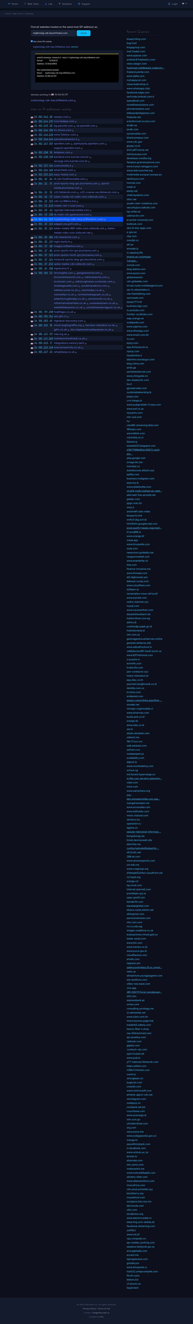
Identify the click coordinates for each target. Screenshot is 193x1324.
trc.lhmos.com (62, 130)
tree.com (132, 564)
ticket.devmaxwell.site (139, 840)
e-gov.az (132, 232)
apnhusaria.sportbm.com (89, 143)
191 (45, 311)
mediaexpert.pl (135, 753)
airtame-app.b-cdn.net (140, 1094)
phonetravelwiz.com (138, 108)
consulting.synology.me (140, 1008)
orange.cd (132, 881)
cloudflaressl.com (137, 955)
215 (46, 325)
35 (45, 223)
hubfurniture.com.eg (138, 618)
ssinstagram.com (136, 1098)
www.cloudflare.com (138, 585)
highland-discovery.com (68, 320)
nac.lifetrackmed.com (139, 1033)
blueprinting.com (136, 38)
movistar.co (133, 466)
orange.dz (132, 720)
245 (46, 125)
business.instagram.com (140, 478)
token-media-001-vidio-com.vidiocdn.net (79, 228)
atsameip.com (135, 1160)
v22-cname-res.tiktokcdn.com (98, 192)
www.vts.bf (133, 1234)
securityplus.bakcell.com (141, 207)
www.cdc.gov (134, 141)
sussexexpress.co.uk (102, 303)
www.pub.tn (133, 1057)
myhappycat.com (136, 80)
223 (51, 205)
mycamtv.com (135, 412)
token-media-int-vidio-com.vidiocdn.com (79, 196)
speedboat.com (135, 100)
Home (13, 4)
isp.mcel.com (134, 885)
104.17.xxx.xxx (134, 741)
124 (51, 228)
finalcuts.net (134, 117)
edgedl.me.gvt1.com (66, 223)
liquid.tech (133, 1287)
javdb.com (132, 129)
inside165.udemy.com (139, 1024)
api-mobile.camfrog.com (141, 1242)
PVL (102, 1317)
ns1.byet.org (134, 877)
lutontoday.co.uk (92, 290)
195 (46, 316)
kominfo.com (134, 663)
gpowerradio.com (137, 388)
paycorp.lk (133, 482)
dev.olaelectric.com (138, 380)
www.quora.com (136, 273)
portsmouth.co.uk (99, 298)
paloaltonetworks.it (65, 139)
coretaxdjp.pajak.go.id (139, 626)
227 (46, 351)
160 (51, 169)
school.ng (132, 770)
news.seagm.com (137, 63)
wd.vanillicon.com (137, 979)
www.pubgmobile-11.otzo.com (144, 404)
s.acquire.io (133, 659)
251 (46, 165)
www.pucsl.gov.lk (137, 950)
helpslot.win (133, 963)
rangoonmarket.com (138, 556)
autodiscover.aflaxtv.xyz (140, 470)
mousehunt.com (136, 1197)
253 (51, 263)
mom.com (132, 786)
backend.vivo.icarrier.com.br (71, 156)
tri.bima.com (134, 692)
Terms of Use (104, 1308)
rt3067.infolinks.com (138, 1070)
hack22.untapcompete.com (142, 1271)
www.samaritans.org (138, 790)
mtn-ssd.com (134, 417)
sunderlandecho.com (94, 285)
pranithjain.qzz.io (136, 893)
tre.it (129, 384)
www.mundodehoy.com (140, 766)
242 (46, 116)
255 (46, 174)
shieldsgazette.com (66, 285)
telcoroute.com (135, 1205)
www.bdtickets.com (138, 811)
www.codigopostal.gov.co (141, 1135)
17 (51, 342)
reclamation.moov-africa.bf (142, 593)
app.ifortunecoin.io (137, 347)
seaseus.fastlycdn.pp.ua (140, 1246)
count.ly (131, 1074)
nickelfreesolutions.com (140, 104)
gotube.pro (133, 1263)
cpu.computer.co (136, 1238)
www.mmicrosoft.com (139, 1090)
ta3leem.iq (133, 589)
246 (46, 130)
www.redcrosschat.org (140, 170)
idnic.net (131, 199)
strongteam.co (135, 1078)
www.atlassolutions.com (141, 1180)
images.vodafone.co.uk (140, 930)
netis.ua (131, 971)
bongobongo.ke (136, 835)
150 (51, 268)
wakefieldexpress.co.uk (68, 307)
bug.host (132, 43)
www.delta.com (135, 76)
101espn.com (134, 429)
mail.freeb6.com (136, 51)
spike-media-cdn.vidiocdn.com (73, 263)
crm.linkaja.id (134, 400)
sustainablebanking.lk (139, 392)
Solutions (65, 4)
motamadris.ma (135, 1168)
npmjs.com (133, 351)
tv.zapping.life (135, 252)
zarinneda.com (135, 297)
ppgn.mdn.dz (134, 503)
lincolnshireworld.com (67, 277)
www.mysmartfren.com (140, 609)
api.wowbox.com (136, 1037)
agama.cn (132, 827)
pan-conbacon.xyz (137, 671)
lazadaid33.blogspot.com (141, 445)
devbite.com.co (135, 688)
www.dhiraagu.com (138, 330)
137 (51, 219)
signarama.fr (61, 268)
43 (50, 210)
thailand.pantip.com (138, 71)
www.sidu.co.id (135, 725)
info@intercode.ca (100, 1312)
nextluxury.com (135, 178)
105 (40, 268)
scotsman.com (63, 281)
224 (51, 174)
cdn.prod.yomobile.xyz (140, 1189)
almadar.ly (132, 248)
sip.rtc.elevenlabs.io (138, 289)
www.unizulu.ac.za (137, 1152)
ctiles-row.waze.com (138, 983)
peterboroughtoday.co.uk (69, 298)
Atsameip (29, 13)
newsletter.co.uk (64, 294)
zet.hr (130, 729)
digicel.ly (132, 761)
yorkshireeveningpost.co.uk (103, 307)
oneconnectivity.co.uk (67, 347)
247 (46, 143)
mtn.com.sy (133, 634)
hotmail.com (134, 182)
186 (51, 237)
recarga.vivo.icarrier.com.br (71, 161)
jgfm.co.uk (60, 329)
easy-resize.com (64, 174)
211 (51, 241)
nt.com (130, 338)
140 (51, 156)
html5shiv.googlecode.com (142, 523)
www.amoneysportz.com (141, 860)
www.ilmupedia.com (138, 544)
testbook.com (134, 223)
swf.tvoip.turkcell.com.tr (140, 96)
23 (50, 351)
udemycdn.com (135, 215)
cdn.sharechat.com (65, 237)
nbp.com (132, 236)
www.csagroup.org (137, 868)
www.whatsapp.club (138, 88)
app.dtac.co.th (135, 679)
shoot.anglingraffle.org (68, 325)
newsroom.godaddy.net (140, 552)
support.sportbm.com (67, 147)
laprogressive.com (137, 1259)
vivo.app (131, 987)
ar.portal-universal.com (140, 219)
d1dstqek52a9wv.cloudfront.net (145, 872)
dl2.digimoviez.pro (137, 577)
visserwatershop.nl (137, 84)
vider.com (132, 782)
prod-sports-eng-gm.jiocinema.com (76, 183)
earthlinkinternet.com (139, 371)
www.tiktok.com (136, 433)
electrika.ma (134, 844)
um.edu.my (133, 864)
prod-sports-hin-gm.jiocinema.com (75, 250)
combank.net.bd (136, 1107)
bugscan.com (134, 1082)
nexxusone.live (135, 1131)
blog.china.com (135, 363)
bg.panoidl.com (63, 125)
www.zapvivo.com (137, 326)
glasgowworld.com (88, 272)
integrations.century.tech (69, 342)
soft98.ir (131, 1230)
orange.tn (132, 1139)
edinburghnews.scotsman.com (94, 281)
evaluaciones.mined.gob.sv (142, 934)
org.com (131, 1127)
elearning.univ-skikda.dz (141, 1222)
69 (51, 320)
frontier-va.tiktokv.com (139, 314)
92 (51, 192)
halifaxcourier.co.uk (66, 290)
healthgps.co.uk (63, 311)
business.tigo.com (137, 305)
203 (46, 320)
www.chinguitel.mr (137, 375)
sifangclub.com (135, 913)
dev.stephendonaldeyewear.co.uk (90, 329)
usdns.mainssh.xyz (137, 601)
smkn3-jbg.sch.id (136, 519)
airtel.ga (131, 367)
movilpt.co (133, 240)
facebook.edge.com (138, 92)
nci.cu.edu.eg (134, 926)
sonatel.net (133, 704)
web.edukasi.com (137, 745)
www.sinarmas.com (138, 712)
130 (51, 214)
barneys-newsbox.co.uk (100, 325)
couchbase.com (136, 1111)
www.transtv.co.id (137, 946)
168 (46, 272)
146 (51, 165)
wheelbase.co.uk (64, 351)
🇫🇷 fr (184, 3)
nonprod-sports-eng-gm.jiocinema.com (78, 259)
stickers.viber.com (137, 1176)
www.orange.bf (135, 536)
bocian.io (132, 1156)
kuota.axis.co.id (135, 716)
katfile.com (133, 474)
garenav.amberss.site (139, 642)
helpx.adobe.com (136, 1065)
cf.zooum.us (134, 1283)
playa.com (132, 396)
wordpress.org (135, 1213)
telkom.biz (132, 1279)
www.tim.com (134, 942)
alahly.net (132, 190)
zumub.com (133, 265)
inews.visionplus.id (137, 675)
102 (40, 116)
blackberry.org (135, 1193)
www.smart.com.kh (138, 334)
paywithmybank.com (138, 1144)
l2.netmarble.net (136, 1012)
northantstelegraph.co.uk (93, 294)
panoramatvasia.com (138, 918)
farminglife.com (63, 272)
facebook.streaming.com (141, 1226)
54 (50, 178)
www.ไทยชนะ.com (65, 134)
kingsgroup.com (136, 47)
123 (51, 223)
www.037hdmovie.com (140, 655)
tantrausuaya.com (137, 154)
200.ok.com (133, 856)
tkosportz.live (134, 515)
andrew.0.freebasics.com (141, 59)
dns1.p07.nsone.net (138, 149)
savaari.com (61, 116)
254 (46, 169)
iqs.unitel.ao (134, 211)
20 (50, 116)
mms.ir (130, 507)
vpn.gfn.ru (60, 316)
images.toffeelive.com (67, 246)
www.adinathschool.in (139, 646)
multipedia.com (135, 322)
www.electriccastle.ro (139, 1217)
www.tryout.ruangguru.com (142, 166)
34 (35, 116)
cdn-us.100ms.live (65, 201)
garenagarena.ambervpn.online (144, 638)
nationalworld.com (95, 277)
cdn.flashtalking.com (138, 293)
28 (50, 125)
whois (75, 46)
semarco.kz (133, 819)
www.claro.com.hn (137, 1016)
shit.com (131, 996)
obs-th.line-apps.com (139, 228)
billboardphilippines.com (141, 113)
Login (173, 4)
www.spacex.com (137, 55)
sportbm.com (62, 143)
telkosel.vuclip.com (138, 581)
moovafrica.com (136, 1185)
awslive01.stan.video (138, 511)
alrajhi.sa (132, 125)
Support (84, 4)
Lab (48, 4)
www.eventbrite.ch (137, 560)
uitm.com (132, 1209)
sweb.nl (131, 186)
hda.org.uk (60, 334)
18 (51, 152)
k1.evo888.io (134, 531)
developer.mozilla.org (139, 158)
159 (51, 143)
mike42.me (133, 737)
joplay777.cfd (134, 301)
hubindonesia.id (136, 630)
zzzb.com (132, 548)
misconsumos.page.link (140, 1020)
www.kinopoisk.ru (137, 1267)
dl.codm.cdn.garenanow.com (71, 214)
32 (45, 178)
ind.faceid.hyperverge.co (141, 774)
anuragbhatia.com (137, 1250)
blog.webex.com (136, 269)
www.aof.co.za (135, 408)
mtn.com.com (134, 922)
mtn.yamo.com (135, 1164)
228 (51, 134)
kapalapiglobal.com (138, 905)
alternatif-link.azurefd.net (141, 494)
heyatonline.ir (134, 355)
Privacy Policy (89, 1308)
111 (50, 196)
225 (46, 347)
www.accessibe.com (138, 807)
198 (51, 130)
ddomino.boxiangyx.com (141, 359)
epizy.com (132, 342)
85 (50, 250)
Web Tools (31, 4)
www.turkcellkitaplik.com (141, 1172)
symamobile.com (136, 133)
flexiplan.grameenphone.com (143, 162)
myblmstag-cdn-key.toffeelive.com (51, 46)
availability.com (135, 757)
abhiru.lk (131, 622)
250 (46, 152)
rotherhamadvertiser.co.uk (70, 303)
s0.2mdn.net (134, 852)
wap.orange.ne (135, 318)
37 (45, 245)
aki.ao (130, 244)
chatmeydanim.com (138, 195)
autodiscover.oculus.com (141, 121)
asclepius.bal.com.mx (139, 1201)
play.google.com (136, 457)
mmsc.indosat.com (137, 815)
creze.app (132, 540)
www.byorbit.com (137, 597)
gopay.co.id (133, 145)
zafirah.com (133, 749)
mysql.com (133, 605)
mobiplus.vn (134, 1102)
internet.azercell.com (139, 889)
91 (51, 183)
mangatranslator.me (138, 803)
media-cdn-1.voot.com (67, 205)
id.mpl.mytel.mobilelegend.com (145, 285)
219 (51, 121)
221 (46, 333)
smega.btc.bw (135, 462)
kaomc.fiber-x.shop (138, 1028)
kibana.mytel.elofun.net (140, 909)
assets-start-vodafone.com (142, 203)
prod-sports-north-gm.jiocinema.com (76, 255)
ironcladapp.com (64, 121)
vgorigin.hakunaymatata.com (71, 210)
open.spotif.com (136, 897)
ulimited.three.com (137, 1123)
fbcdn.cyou (133, 1275)
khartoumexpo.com (138, 137)
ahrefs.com (133, 959)
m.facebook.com (136, 1148)
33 (45, 210)
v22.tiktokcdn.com (65, 192)
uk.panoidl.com (86, 125)
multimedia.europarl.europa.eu (144, 174)
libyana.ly (132, 441)
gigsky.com (133, 1045)
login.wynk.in (62, 241)
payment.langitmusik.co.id (142, 683)
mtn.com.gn (133, 1119)
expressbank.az (136, 1000)
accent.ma (133, 1254)
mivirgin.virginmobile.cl (140, 708)
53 (50, 272)
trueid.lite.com (135, 667)
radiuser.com (134, 1041)
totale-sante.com (136, 938)
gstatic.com (133, 499)
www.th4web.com (137, 573)
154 (51, 316)
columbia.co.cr (135, 437)
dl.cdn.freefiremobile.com (69, 178)
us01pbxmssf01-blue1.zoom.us (144, 651)
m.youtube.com (135, 310)
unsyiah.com (134, 1086)
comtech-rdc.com (137, 1049)
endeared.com (135, 696)
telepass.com (62, 152)
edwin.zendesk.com (138, 733)
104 (40, 178)
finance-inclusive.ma (138, 568)
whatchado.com (63, 169)
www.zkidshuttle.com (139, 486)
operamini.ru (134, 823)
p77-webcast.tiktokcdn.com (142, 1061)
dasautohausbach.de (138, 614)
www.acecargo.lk (136, 1115)
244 (45, 121)
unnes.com (133, 1004)
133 (51, 201)
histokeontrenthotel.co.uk (69, 338)
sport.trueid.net (135, 1053)
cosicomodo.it (62, 165)
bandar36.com (135, 901)
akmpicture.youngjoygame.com (144, 975)
